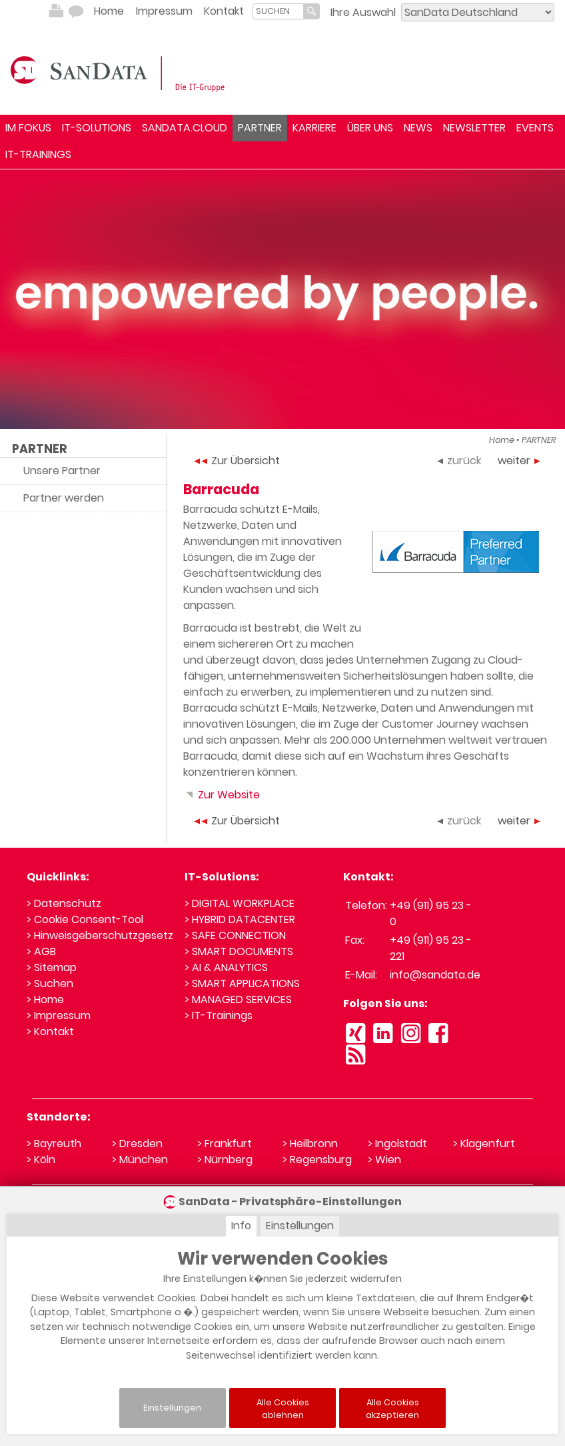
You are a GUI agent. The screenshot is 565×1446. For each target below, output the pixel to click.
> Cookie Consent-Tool (85, 919)
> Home (45, 999)
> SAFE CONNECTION (235, 935)
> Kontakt (50, 1031)
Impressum (164, 11)
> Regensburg (317, 1159)
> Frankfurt (224, 1143)
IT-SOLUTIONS (96, 127)
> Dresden (137, 1143)
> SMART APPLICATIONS (242, 983)
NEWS (418, 127)
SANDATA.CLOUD (184, 127)
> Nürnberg (225, 1159)
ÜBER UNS (370, 127)
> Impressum (59, 1015)
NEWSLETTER (474, 127)
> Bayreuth (54, 1143)
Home (109, 11)
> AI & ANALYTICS (226, 967)
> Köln (41, 1159)
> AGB (41, 951)
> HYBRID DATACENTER (240, 919)
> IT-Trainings (219, 1015)
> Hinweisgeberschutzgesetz (100, 935)
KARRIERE (314, 127)
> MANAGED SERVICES (238, 999)
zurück (459, 460)
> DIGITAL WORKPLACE (239, 903)
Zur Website (221, 794)
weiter (519, 460)
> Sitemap (52, 967)
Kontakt (224, 11)
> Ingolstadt (397, 1143)
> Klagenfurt (484, 1143)
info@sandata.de (435, 974)
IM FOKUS (28, 127)
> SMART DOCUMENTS (239, 951)
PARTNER (260, 127)
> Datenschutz (64, 903)
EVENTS (535, 127)
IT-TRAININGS (38, 154)
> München (140, 1159)
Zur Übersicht (237, 460)
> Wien (384, 1159)
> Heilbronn (310, 1143)
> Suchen (50, 983)
